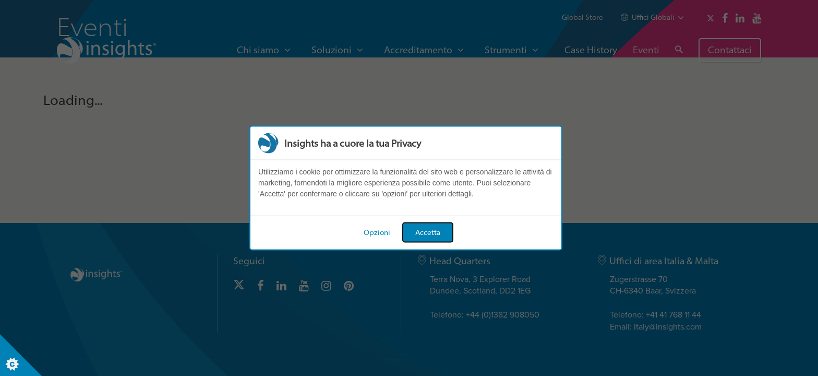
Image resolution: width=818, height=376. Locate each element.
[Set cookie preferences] (21, 355)
